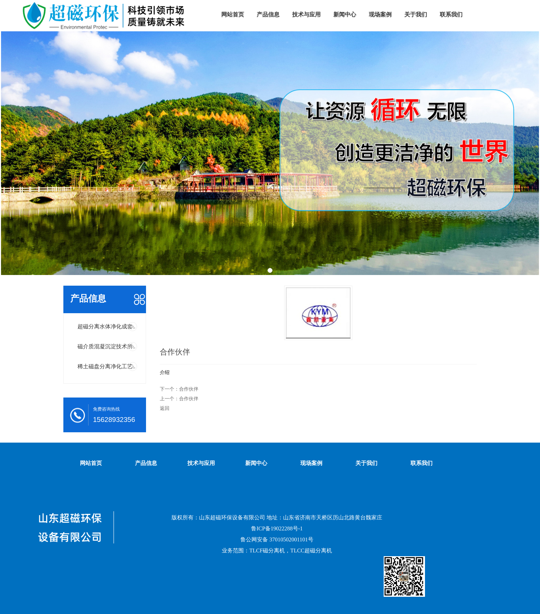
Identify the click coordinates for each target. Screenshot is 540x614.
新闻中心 (256, 463)
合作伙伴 (188, 389)
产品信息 (146, 463)
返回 (164, 408)
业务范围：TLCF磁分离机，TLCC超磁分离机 (277, 550)
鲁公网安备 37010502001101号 (276, 539)
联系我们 (422, 463)
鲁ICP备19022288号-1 (277, 528)
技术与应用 (201, 463)
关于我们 (366, 463)
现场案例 (311, 463)
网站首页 (91, 463)
